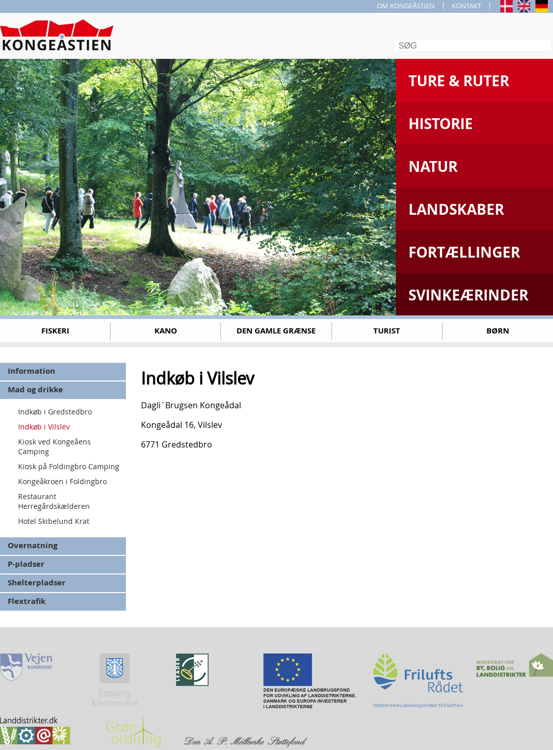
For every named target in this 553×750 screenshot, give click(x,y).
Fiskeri (55, 330)
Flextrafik (26, 601)
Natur (432, 166)
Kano (165, 330)
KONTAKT (466, 5)
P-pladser (26, 563)
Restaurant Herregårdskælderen (54, 501)
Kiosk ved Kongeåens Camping (54, 446)
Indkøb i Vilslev (44, 427)
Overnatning (32, 545)
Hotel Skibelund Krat (53, 521)
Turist (386, 330)
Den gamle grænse (275, 330)
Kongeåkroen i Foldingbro (62, 481)
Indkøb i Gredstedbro (55, 412)
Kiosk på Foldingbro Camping (68, 466)
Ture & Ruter (458, 81)
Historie (440, 124)
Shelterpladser (37, 582)
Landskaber (456, 209)
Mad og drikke (35, 389)
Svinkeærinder (468, 295)
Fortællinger (464, 252)
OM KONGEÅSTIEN (406, 5)
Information (31, 370)
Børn (497, 330)
